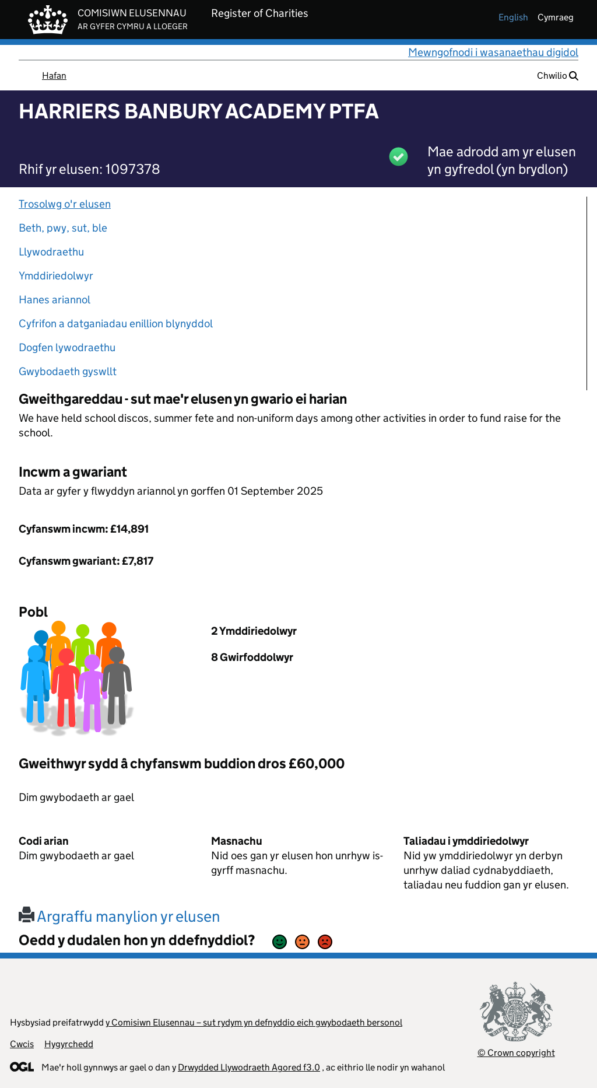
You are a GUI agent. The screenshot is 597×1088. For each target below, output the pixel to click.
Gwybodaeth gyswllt (68, 371)
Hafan (54, 75)
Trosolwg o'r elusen (65, 204)
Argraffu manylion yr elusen (119, 916)
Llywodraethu (51, 251)
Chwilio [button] (557, 75)
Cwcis (22, 1043)
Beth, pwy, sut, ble (63, 228)
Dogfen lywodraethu (67, 347)
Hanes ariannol (54, 299)
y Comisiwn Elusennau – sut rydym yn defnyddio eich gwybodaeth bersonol (254, 1022)
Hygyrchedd (68, 1043)
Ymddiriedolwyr (56, 275)
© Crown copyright (516, 1052)
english (513, 17)
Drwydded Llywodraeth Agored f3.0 (249, 1067)
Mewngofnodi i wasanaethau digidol (493, 52)
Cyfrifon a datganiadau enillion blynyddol (116, 323)
